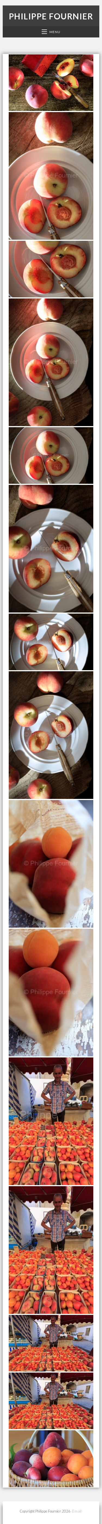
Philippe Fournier (51, 16)
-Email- (76, 1511)
